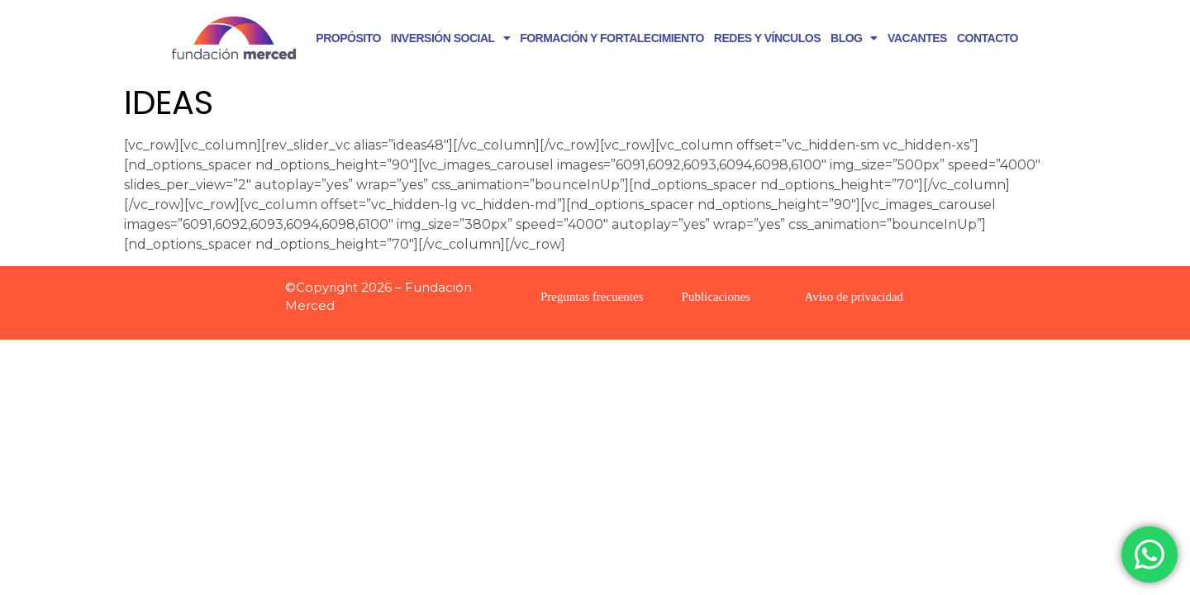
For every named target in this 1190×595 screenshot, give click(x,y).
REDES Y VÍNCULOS (767, 38)
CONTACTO (987, 38)
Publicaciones (716, 296)
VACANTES (917, 38)
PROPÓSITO (348, 38)
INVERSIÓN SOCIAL (450, 38)
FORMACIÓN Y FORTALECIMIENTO (612, 38)
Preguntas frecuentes (592, 296)
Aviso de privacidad (853, 296)
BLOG (854, 38)
